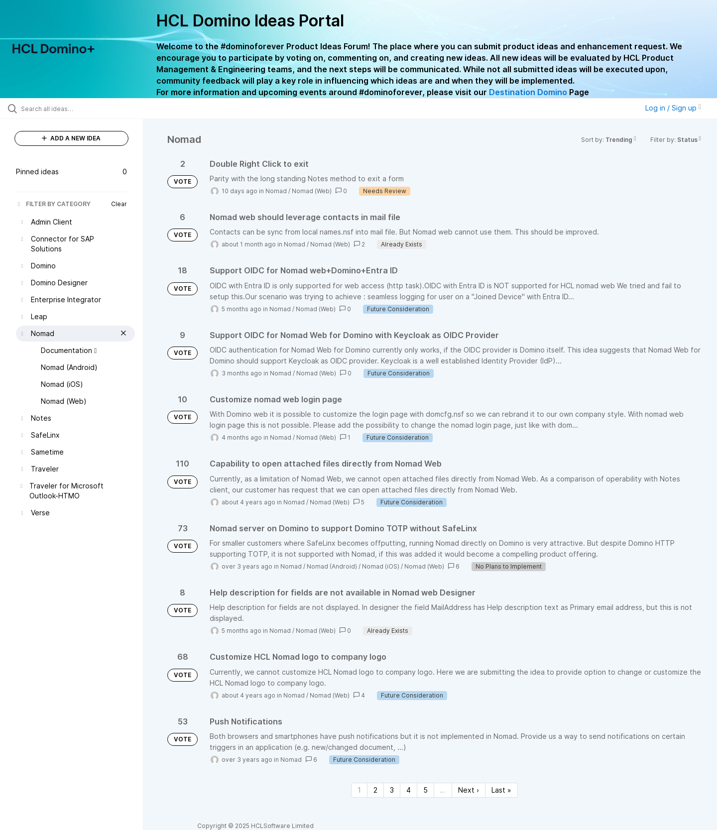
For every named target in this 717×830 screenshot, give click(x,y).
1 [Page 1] (359, 790)
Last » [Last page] (501, 790)
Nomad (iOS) (380, 566)
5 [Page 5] (425, 790)
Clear (119, 204)
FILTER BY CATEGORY (53, 204)
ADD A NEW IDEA (71, 138)
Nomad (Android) (332, 566)
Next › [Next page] (468, 790)
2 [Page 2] (375, 790)
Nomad (276, 191)
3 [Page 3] (392, 790)
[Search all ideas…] (84, 109)
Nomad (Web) (312, 191)
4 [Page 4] (408, 790)
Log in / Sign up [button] (673, 108)
